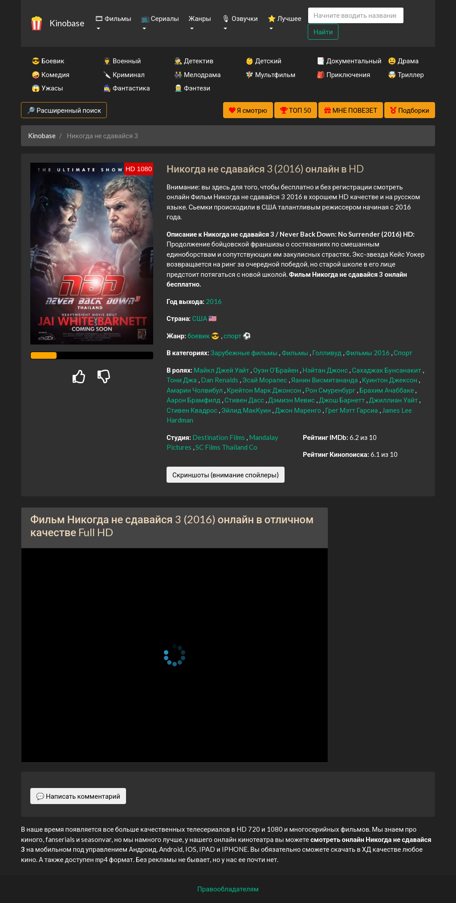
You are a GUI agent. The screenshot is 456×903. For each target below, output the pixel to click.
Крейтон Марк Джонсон (264, 390)
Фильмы (295, 353)
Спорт (403, 353)
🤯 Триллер (406, 74)
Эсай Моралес (265, 380)
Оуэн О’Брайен (276, 370)
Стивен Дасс (244, 400)
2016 (214, 301)
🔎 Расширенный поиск (64, 110)
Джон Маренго (298, 410)
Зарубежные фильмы (245, 353)
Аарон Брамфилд (194, 400)
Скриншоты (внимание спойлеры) (225, 475)
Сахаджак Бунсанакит (387, 370)
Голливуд (327, 353)
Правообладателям (228, 889)
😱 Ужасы (47, 88)
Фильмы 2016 (368, 353)
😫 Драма (403, 61)
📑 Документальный (340, 61)
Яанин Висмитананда (325, 380)
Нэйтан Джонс (325, 370)
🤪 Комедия (50, 74)
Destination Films (219, 437)
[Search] (356, 15)
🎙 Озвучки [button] (239, 18)
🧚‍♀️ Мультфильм (269, 74)
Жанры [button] (200, 18)
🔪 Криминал (124, 74)
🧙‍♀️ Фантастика (126, 88)
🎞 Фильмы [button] (113, 18)
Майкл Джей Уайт (222, 370)
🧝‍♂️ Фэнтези (192, 88)
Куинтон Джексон (390, 380)
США (200, 318)
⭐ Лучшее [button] (284, 18)
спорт (233, 336)
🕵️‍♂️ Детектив (193, 61)
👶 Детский (263, 61)
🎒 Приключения (340, 74)
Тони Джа (182, 380)
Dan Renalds (220, 380)
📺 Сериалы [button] (160, 18)
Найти (323, 32)
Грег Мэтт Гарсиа (352, 410)
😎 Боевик (48, 61)
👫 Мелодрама (197, 74)
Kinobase (66, 23)
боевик (199, 336)
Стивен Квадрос (193, 410)
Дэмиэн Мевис (292, 400)
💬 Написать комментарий (78, 796)
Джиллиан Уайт (394, 400)
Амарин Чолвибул (195, 390)
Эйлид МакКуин (246, 410)
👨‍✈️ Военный (122, 61)
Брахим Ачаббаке (387, 390)
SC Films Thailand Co (226, 447)
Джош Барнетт (342, 400)
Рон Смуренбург (331, 390)
